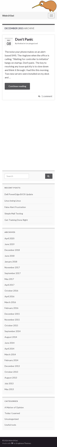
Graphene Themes (23, 443)
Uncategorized (32, 43)
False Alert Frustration (15, 207)
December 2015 (12, 314)
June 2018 (9, 255)
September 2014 (13, 331)
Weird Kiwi (8, 15)
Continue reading (17, 86)
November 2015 (12, 319)
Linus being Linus (13, 200)
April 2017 (9, 284)
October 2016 (11, 290)
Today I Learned (12, 413)
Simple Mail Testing (14, 213)
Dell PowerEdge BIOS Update (19, 194)
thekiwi (20, 43)
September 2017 (13, 273)
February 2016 (11, 308)
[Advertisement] (28, 134)
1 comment (46, 96)
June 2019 (9, 244)
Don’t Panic (24, 39)
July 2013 (9, 383)
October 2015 (11, 325)
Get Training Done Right (16, 220)
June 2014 (9, 343)
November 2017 (12, 267)
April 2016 (9, 296)
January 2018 (11, 261)
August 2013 (11, 377)
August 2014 (11, 337)
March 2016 (10, 302)
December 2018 (12, 250)
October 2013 (11, 372)
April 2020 (9, 238)
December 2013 (12, 366)
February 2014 (11, 360)
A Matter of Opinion (14, 407)
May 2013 (9, 389)
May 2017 (9, 279)
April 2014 (9, 348)
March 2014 (10, 354)
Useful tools (10, 424)
